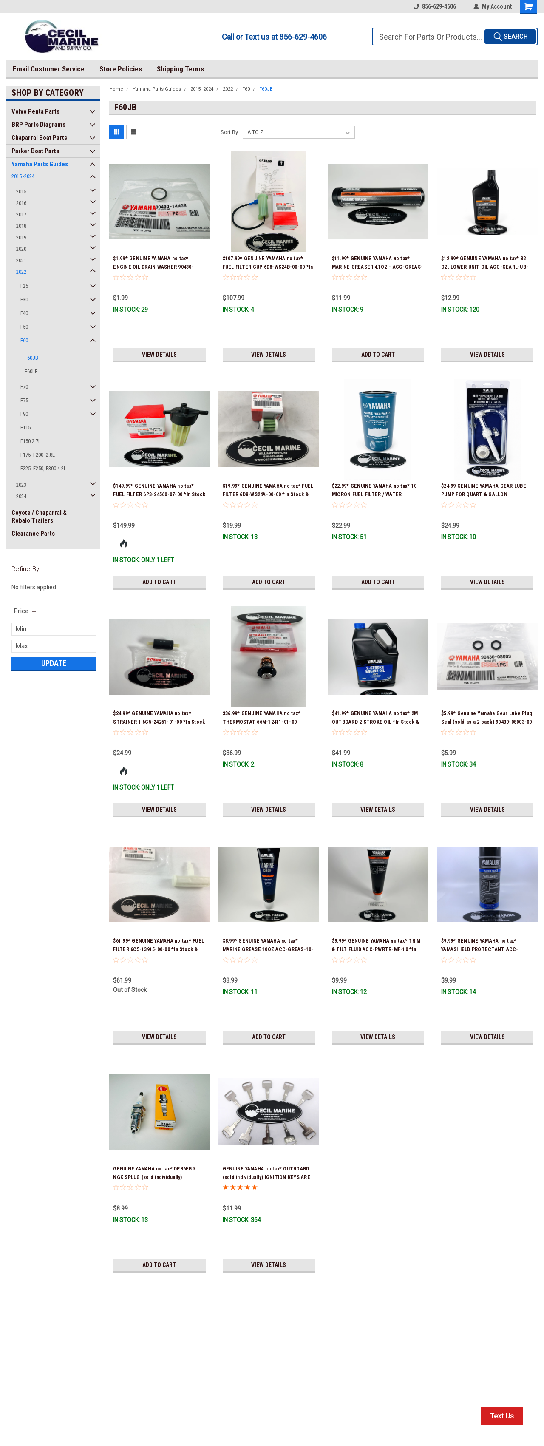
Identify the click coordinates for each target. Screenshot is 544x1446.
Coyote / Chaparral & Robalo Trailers (39, 516)
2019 (21, 237)
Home (116, 89)
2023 (21, 485)
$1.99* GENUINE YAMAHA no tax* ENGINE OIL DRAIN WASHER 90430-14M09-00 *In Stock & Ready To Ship (155, 267)
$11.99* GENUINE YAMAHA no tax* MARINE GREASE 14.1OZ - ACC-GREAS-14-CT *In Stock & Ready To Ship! (377, 267)
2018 (21, 226)
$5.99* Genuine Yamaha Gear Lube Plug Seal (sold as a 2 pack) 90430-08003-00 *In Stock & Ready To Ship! (486, 721)
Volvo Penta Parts (35, 111)
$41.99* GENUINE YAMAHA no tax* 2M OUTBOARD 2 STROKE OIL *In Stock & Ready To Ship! (375, 721)
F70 (24, 387)
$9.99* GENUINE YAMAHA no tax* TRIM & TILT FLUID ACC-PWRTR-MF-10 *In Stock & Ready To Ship (376, 949)
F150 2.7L (30, 441)
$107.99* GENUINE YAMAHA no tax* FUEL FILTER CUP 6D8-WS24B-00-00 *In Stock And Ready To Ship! (268, 267)
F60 (24, 340)
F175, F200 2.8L (37, 455)
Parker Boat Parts (35, 151)
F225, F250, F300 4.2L (43, 468)
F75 (24, 400)
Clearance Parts (33, 533)
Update (53, 663)
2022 (21, 272)
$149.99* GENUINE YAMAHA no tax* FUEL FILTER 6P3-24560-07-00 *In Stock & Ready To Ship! (159, 494)
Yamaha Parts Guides (39, 164)
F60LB (31, 371)
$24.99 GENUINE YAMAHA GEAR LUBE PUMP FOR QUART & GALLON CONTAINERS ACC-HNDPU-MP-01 (483, 494)
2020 (21, 249)
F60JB (31, 358)
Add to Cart (378, 354)
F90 (24, 414)
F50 (24, 327)
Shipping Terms (180, 69)
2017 (21, 214)
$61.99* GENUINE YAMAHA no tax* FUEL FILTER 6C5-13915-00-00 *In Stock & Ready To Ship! (158, 949)
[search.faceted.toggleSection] (25, 610)
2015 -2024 (22, 176)
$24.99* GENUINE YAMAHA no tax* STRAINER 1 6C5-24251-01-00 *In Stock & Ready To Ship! (159, 721)
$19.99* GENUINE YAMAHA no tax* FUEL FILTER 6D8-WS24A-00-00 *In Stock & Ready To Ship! (268, 494)
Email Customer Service (49, 69)
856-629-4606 (435, 6)
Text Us (502, 1416)
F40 (24, 313)
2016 (21, 203)
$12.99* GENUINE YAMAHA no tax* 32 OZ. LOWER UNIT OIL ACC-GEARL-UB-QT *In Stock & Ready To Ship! (484, 267)
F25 (24, 286)
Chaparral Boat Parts (39, 138)
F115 (25, 427)
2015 (21, 191)
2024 (21, 496)
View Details (159, 354)
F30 (24, 299)
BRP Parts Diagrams (38, 124)
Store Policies (120, 69)
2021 (21, 260)
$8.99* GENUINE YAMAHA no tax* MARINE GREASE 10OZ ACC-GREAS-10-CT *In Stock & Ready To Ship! (268, 949)
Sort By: (230, 132)
